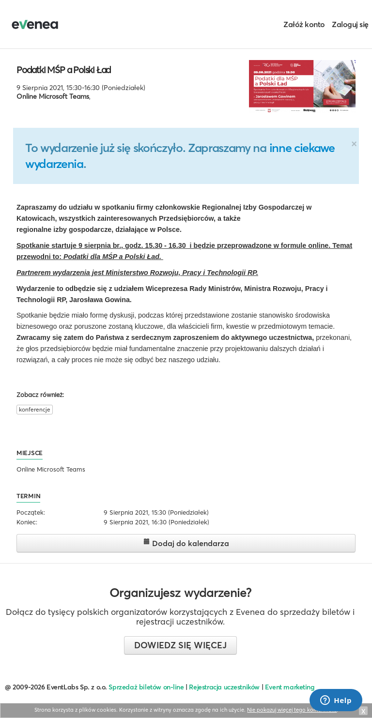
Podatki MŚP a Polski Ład (63, 70)
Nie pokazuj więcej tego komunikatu (292, 709)
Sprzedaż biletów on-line (146, 687)
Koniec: (26, 522)
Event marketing (290, 687)
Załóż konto (304, 24)
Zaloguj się (350, 24)
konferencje (34, 409)
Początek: (30, 512)
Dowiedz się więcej (180, 645)
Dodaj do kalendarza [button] (186, 543)
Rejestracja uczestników (224, 687)
